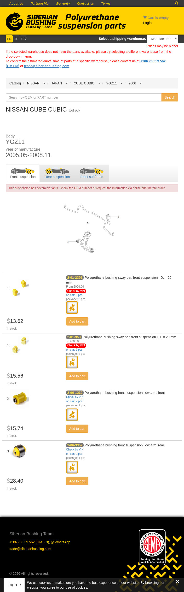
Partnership (39, 4)
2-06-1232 (75, 393)
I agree (14, 584)
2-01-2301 (75, 277)
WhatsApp (60, 542)
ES (23, 39)
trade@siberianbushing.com (46, 66)
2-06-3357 (75, 445)
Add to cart (77, 321)
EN (9, 39)
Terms (105, 4)
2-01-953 (74, 337)
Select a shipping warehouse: (122, 39)
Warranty (63, 4)
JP (16, 39)
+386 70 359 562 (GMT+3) (29, 542)
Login (147, 23)
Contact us (85, 4)
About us (16, 4)
